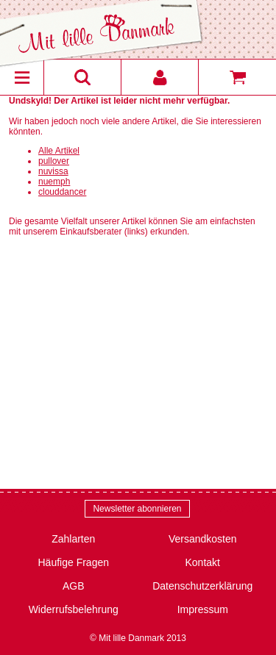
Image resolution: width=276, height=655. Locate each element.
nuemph (54, 181)
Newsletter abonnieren (137, 509)
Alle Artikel (58, 151)
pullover (53, 161)
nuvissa (53, 171)
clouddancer (62, 192)
